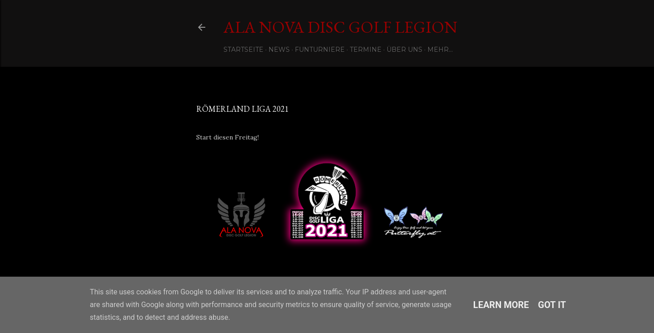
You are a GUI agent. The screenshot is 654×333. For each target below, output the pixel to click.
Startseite (243, 49)
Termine (366, 49)
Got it (552, 304)
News (279, 49)
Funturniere (320, 49)
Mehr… (440, 49)
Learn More (501, 304)
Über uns (404, 49)
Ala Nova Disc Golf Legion (340, 27)
